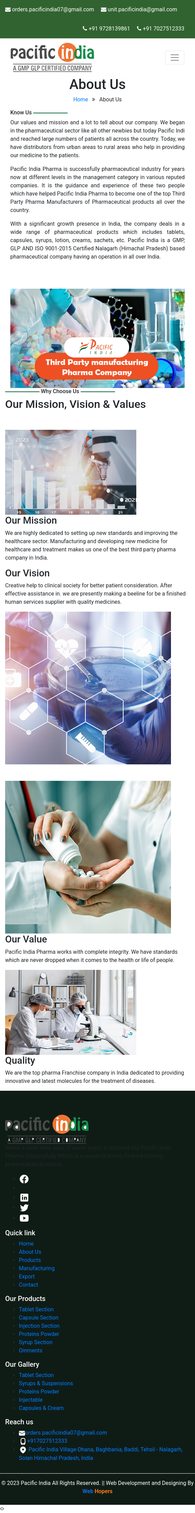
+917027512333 (43, 1441)
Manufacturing (37, 1268)
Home (80, 99)
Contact (28, 1284)
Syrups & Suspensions (46, 1383)
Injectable (31, 1400)
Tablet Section (36, 1309)
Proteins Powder (39, 1334)
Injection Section (39, 1326)
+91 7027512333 (163, 28)
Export (27, 1276)
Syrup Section (36, 1342)
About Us (30, 1252)
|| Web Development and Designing (144, 1483)
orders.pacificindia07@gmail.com (63, 1432)
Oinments (31, 1350)
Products (30, 1260)
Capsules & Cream (41, 1408)
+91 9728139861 (108, 28)
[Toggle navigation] (174, 57)
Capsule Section (38, 1317)
